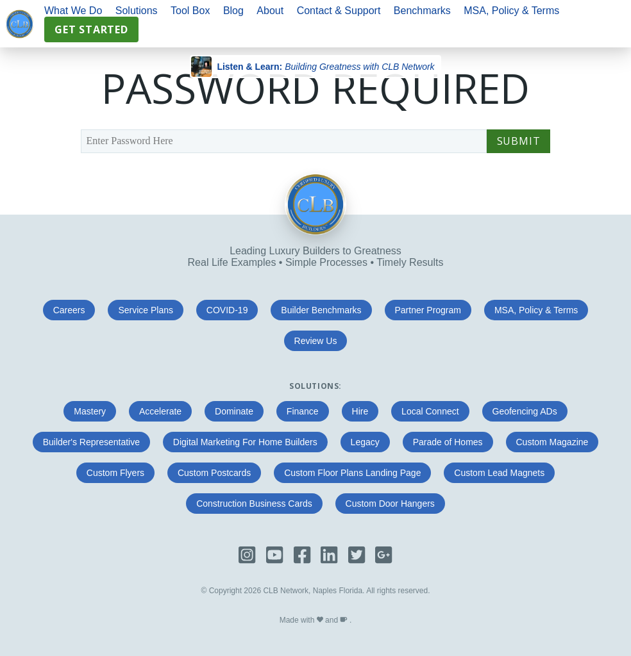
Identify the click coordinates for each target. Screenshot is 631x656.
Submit (519, 141)
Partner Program (428, 310)
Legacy (365, 442)
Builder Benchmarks (321, 310)
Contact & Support (339, 10)
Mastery (90, 411)
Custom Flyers (115, 473)
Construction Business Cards (254, 503)
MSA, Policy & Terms (511, 10)
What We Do (73, 10)
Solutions (136, 10)
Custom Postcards (214, 473)
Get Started (91, 29)
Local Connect (430, 411)
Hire (360, 411)
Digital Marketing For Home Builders (245, 442)
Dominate (234, 411)
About (270, 10)
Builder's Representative (91, 442)
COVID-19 (227, 310)
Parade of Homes (448, 442)
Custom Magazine (552, 442)
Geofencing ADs (524, 411)
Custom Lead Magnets (499, 473)
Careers (69, 310)
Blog (233, 10)
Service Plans (145, 310)
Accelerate (160, 411)
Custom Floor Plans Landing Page (352, 473)
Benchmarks (422, 10)
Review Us (315, 341)
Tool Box (190, 10)
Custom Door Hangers (390, 503)
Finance (303, 411)
